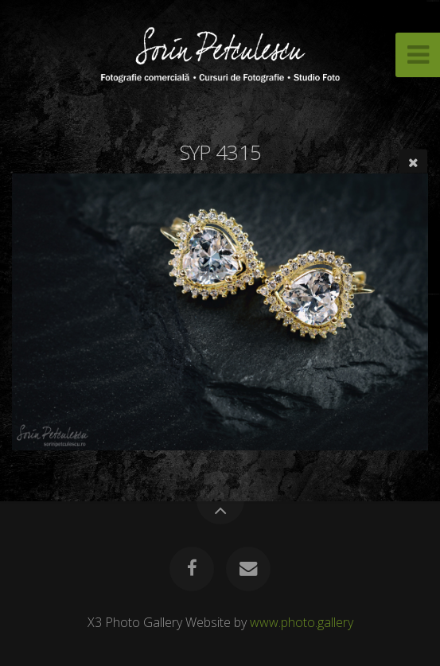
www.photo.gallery (301, 622)
